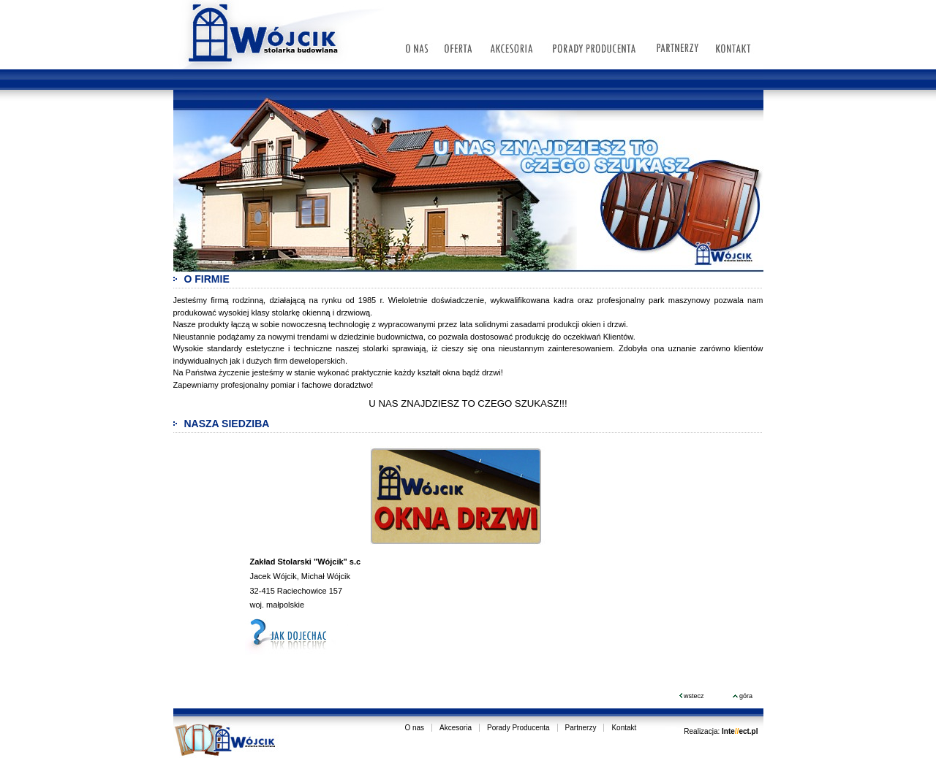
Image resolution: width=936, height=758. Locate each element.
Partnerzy (581, 728)
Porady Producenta (518, 728)
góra (743, 696)
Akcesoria (455, 728)
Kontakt (623, 728)
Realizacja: (721, 731)
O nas (414, 728)
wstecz (691, 696)
